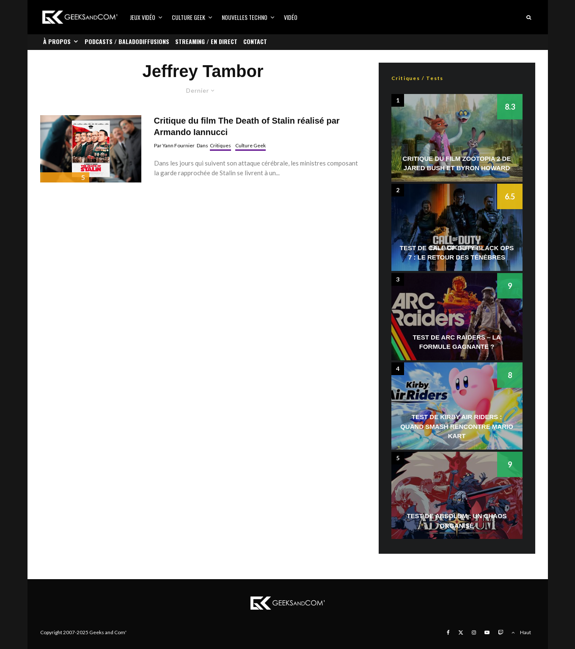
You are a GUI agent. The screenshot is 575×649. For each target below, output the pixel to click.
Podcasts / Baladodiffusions (127, 41)
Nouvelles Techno (244, 17)
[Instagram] (474, 632)
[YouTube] (487, 632)
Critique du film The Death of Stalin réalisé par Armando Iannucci (247, 126)
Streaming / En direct (206, 41)
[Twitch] (500, 632)
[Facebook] (448, 632)
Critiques (220, 145)
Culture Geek (188, 17)
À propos (57, 41)
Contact (255, 41)
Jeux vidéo (142, 17)
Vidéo (290, 17)
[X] (461, 632)
